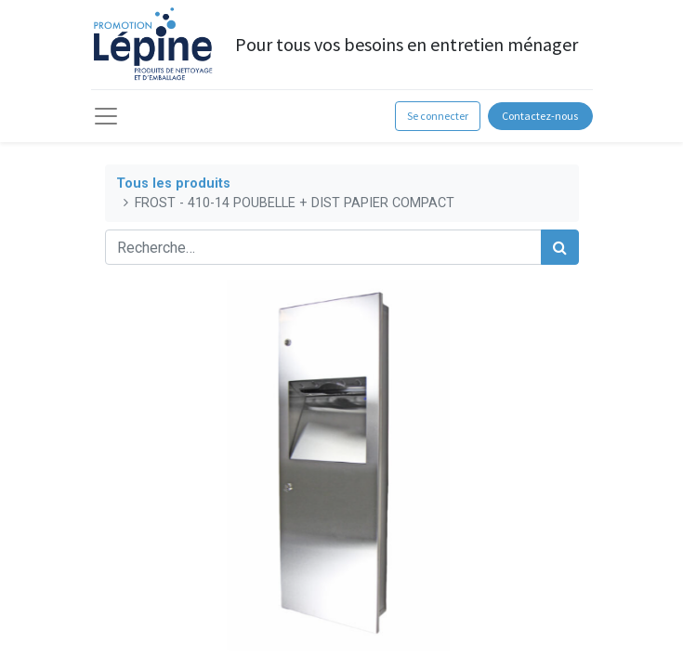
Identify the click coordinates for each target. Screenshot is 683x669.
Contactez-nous (540, 116)
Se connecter (437, 116)
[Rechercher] (560, 247)
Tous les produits (173, 183)
